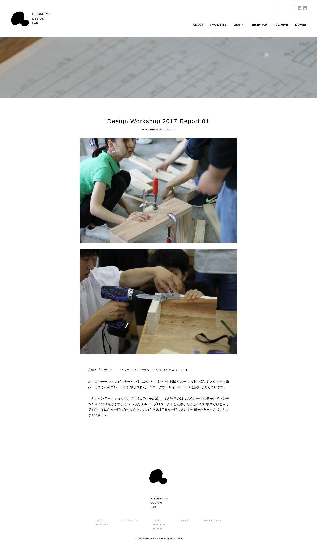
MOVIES (301, 24)
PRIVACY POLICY (212, 520)
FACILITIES (218, 24)
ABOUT (198, 24)
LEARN (239, 24)
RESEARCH (259, 24)
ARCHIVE (281, 24)
